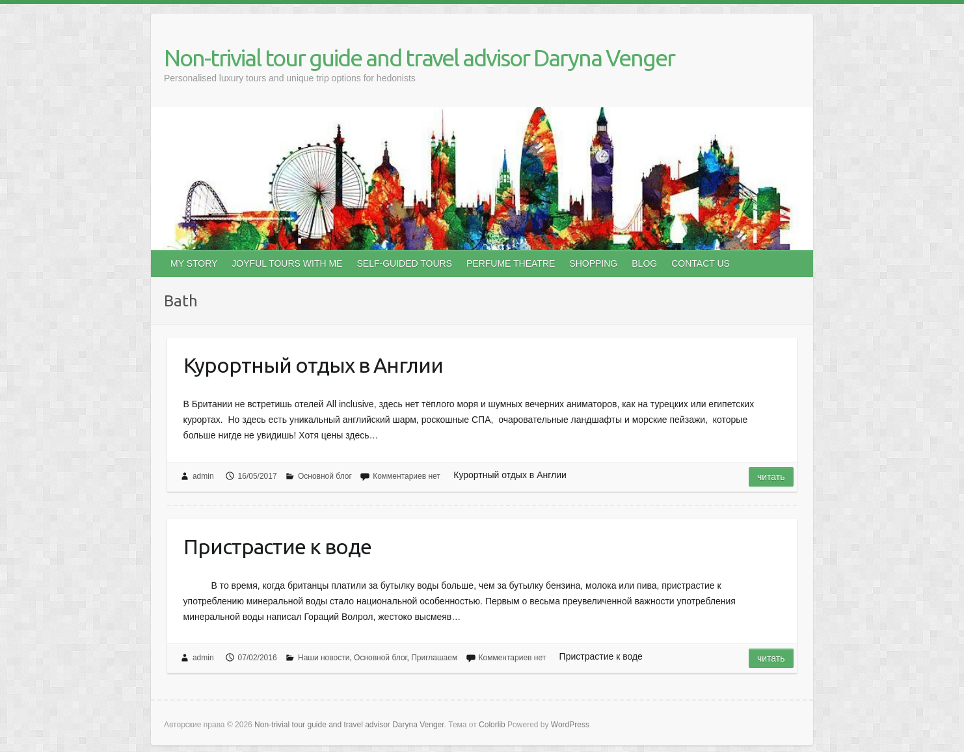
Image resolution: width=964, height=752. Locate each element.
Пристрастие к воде (277, 546)
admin (203, 476)
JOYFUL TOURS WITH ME (287, 263)
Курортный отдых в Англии (313, 365)
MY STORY (193, 263)
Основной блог (325, 476)
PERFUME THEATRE (510, 263)
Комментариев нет (406, 476)
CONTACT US (700, 263)
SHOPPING (593, 263)
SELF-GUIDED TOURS (404, 263)
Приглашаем (434, 657)
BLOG (644, 263)
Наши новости (323, 657)
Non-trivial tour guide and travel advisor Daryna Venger (419, 57)
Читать (771, 477)
